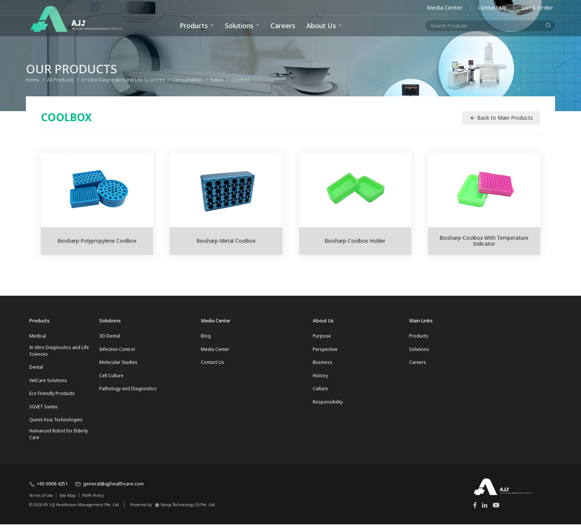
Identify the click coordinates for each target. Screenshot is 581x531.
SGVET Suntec (43, 411)
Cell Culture (111, 378)
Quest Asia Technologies (56, 425)
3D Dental (109, 336)
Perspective (325, 350)
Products (418, 336)
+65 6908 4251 (48, 490)
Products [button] (194, 25)
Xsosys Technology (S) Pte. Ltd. (185, 511)
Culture (320, 392)
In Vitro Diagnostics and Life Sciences (59, 351)
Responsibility (328, 406)
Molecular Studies (118, 364)
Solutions (239, 25)
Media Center (445, 7)
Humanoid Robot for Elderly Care (58, 440)
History (320, 378)
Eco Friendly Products (52, 397)
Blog (206, 336)
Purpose (322, 336)
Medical (37, 336)
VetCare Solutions (48, 383)
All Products (60, 78)
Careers (282, 25)
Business (322, 364)
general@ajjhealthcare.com (109, 490)
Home (32, 78)
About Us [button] (321, 25)
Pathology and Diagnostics (128, 392)
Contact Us (492, 7)
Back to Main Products (501, 117)
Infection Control (117, 350)
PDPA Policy (93, 502)
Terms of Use (41, 502)
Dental (36, 369)
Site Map (67, 502)
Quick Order (537, 7)
